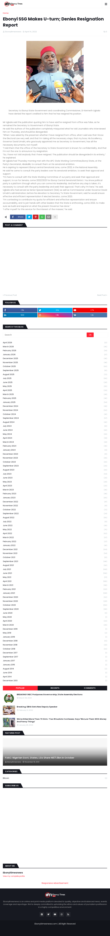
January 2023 (55, 497)
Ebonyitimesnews (13, 872)
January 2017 (55, 660)
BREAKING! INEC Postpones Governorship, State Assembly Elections (49, 694)
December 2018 (55, 640)
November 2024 (55, 410)
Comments (90, 688)
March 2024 (55, 442)
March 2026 (55, 346)
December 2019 (55, 629)
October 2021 (55, 557)
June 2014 (55, 672)
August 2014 (55, 668)
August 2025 (55, 374)
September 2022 (55, 513)
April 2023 (55, 485)
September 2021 (55, 561)
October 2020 (55, 605)
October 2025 (55, 366)
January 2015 (55, 664)
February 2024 (55, 446)
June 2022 (55, 525)
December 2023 (55, 454)
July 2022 (55, 521)
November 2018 (55, 644)
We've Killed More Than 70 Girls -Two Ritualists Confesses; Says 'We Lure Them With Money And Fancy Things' (61, 720)
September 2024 (55, 418)
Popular (20, 688)
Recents (55, 688)
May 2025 (55, 386)
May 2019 (55, 632)
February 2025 (55, 398)
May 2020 (55, 617)
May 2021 (55, 577)
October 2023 (55, 462)
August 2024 (55, 422)
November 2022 (55, 505)
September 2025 (55, 370)
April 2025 (55, 390)
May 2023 (55, 481)
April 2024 (55, 438)
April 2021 (55, 581)
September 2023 (55, 465)
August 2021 (55, 565)
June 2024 (55, 430)
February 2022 (55, 541)
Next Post (101, 295)
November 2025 (55, 362)
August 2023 (55, 469)
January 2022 (55, 545)
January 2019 (55, 637)
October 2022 (55, 509)
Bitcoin (55, 778)
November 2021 (55, 553)
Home (6, 13)
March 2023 (55, 489)
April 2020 (55, 621)
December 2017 (55, 652)
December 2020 (55, 597)
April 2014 (55, 676)
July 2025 (55, 378)
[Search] (45, 335)
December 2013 (55, 680)
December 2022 (55, 501)
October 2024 (55, 414)
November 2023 (55, 457)
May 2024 (55, 434)
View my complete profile (14, 876)
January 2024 (55, 450)
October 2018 (55, 648)
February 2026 (55, 350)
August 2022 (55, 517)
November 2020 (55, 601)
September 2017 (55, 656)
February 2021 (55, 589)
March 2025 (55, 394)
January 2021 (55, 593)
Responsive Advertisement (55, 883)
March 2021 (55, 585)
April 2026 (55, 342)
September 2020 (55, 609)
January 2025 (55, 402)
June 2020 (55, 613)
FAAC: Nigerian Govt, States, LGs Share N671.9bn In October (39, 757)
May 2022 (55, 529)
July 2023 (55, 473)
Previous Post (10, 295)
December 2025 (55, 358)
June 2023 (55, 477)
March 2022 (55, 537)
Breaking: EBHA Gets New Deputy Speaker (37, 707)
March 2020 (55, 625)
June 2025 (55, 382)
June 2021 (55, 573)
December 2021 (55, 549)
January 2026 (55, 354)
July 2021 (55, 569)
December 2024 (55, 406)
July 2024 (55, 426)
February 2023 (55, 493)
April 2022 (55, 533)
